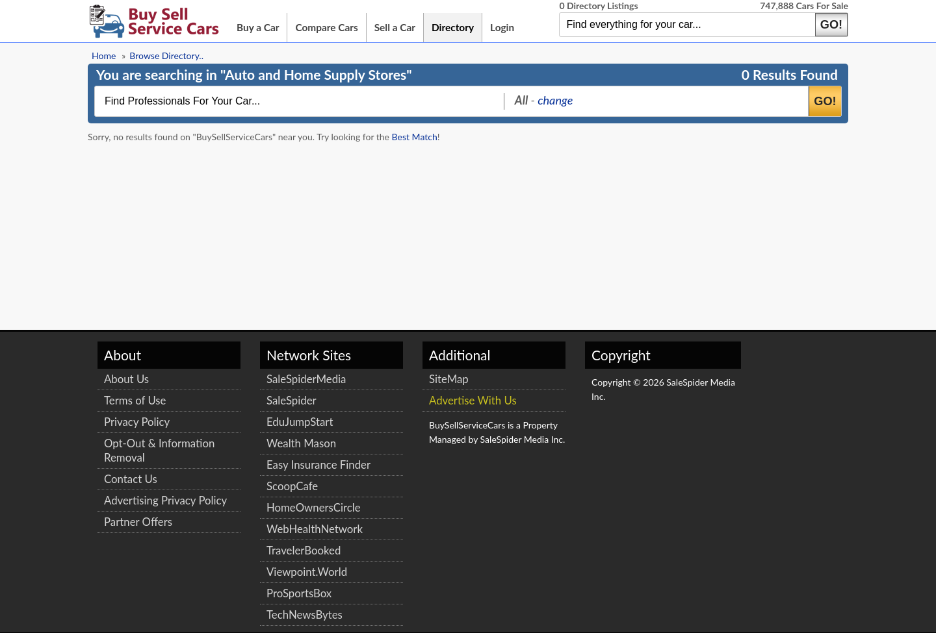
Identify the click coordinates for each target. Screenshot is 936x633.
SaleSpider (291, 400)
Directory (453, 27)
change (555, 100)
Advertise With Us (473, 400)
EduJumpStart (299, 421)
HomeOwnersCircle (313, 507)
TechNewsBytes (304, 614)
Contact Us (130, 479)
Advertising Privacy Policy (165, 500)
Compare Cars (326, 27)
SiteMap (449, 379)
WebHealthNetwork (314, 529)
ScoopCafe (292, 486)
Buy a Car (258, 27)
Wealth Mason (301, 443)
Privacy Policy (137, 421)
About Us (126, 379)
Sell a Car (394, 27)
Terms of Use (135, 400)
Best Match (414, 136)
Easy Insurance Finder (318, 464)
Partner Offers (138, 521)
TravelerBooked (303, 550)
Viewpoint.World (306, 571)
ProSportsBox (299, 593)
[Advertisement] (750, 216)
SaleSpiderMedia (306, 379)
